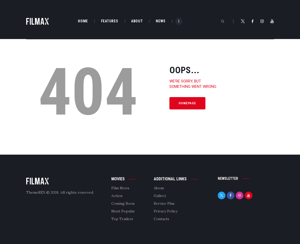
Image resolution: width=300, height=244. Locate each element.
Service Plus (164, 203)
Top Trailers (122, 219)
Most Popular (123, 211)
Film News (120, 188)
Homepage (187, 103)
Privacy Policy (165, 211)
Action (116, 195)
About (159, 188)
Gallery (160, 195)
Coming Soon (122, 203)
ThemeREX (35, 192)
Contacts (161, 219)
